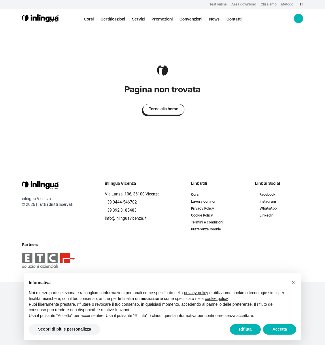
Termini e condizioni (207, 222)
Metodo (287, 4)
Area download (243, 4)
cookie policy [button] (216, 298)
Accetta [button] (279, 329)
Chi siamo (269, 4)
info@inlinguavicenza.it (126, 218)
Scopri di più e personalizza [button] (64, 329)
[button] (293, 282)
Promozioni (162, 19)
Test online (218, 4)
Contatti (233, 19)
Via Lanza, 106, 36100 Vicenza (132, 194)
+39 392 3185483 (121, 210)
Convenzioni (190, 19)
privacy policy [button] (196, 292)
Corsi (89, 19)
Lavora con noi (203, 202)
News (214, 19)
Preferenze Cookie (206, 229)
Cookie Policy (202, 215)
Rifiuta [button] (245, 329)
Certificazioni (113, 19)
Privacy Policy (202, 208)
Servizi (138, 19)
